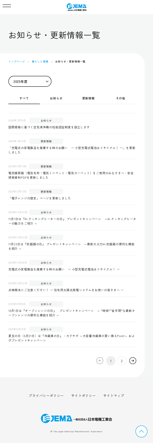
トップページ (16, 61)
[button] (7, 5)
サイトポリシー (83, 395)
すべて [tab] (24, 98)
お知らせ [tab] (56, 98)
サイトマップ (113, 395)
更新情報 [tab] (88, 98)
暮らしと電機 (40, 61)
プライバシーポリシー (46, 395)
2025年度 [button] (20, 81)
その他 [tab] (120, 98)
